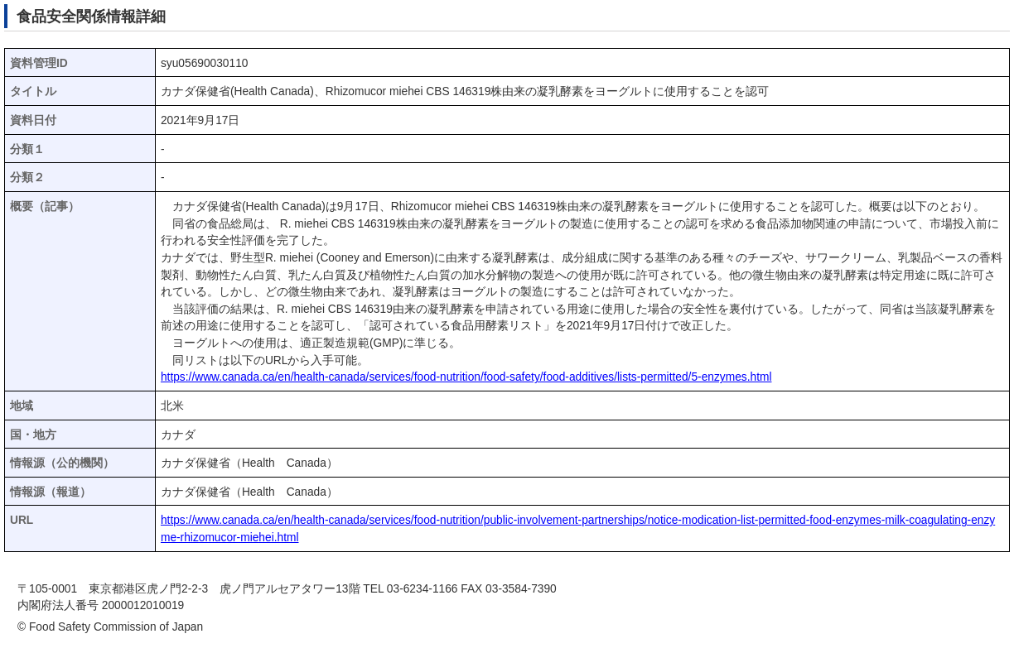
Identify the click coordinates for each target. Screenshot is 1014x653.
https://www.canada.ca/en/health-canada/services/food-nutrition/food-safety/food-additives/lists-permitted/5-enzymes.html (466, 377)
